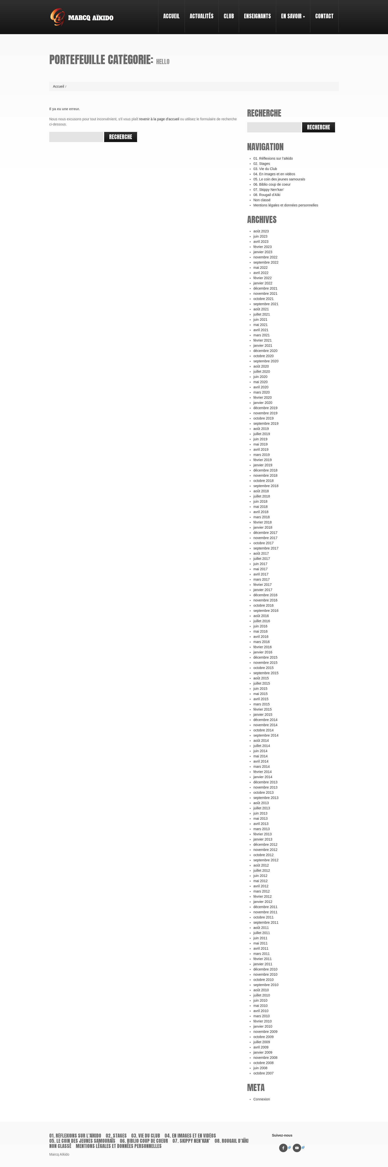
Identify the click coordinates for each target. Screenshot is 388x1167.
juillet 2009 (261, 1042)
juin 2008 (260, 1068)
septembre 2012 (265, 860)
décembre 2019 (265, 408)
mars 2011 (261, 954)
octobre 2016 (263, 605)
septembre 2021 (265, 304)
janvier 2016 (262, 652)
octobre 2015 (263, 668)
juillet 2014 (261, 746)
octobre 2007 (263, 1073)
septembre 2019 (265, 423)
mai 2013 (260, 818)
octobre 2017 (263, 543)
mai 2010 (260, 1006)
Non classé (261, 200)
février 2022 (262, 278)
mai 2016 (260, 631)
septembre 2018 (265, 486)
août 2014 (261, 741)
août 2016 (261, 616)
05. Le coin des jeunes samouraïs (279, 179)
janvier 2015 (262, 715)
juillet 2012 (261, 870)
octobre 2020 (263, 356)
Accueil (171, 16)
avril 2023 (260, 242)
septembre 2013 (265, 798)
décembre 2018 (265, 470)
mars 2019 (261, 455)
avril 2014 (260, 761)
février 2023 (262, 247)
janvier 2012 (262, 902)
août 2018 (261, 491)
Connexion (261, 1099)
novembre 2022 (265, 257)
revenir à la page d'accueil (159, 119)
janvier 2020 (262, 403)
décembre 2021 (265, 288)
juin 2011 (260, 938)
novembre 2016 (265, 600)
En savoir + (291, 11)
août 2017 (261, 553)
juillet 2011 (261, 933)
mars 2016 (261, 642)
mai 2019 (260, 444)
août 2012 (261, 865)
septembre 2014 (265, 735)
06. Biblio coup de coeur (272, 184)
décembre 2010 (265, 969)
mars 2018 (261, 517)
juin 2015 (260, 689)
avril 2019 (260, 449)
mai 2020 (260, 382)
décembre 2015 (265, 657)
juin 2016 (260, 626)
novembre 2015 (265, 663)
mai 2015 (260, 694)
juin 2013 (260, 813)
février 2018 (262, 522)
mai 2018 (260, 507)
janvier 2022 (262, 283)
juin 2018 (260, 501)
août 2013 (261, 803)
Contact (324, 16)
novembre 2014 (265, 725)
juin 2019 (260, 439)
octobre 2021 (263, 299)
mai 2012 (260, 881)
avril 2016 (260, 637)
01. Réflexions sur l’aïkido (273, 158)
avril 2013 (260, 824)
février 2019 (262, 460)
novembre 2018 (265, 475)
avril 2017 (260, 574)
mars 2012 (261, 891)
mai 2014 (260, 756)
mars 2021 (261, 335)
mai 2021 (260, 325)
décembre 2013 (265, 782)
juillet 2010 (261, 995)
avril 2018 (260, 512)
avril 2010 (260, 1011)
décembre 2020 (265, 351)
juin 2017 (260, 564)
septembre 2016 (265, 611)
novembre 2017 (265, 538)
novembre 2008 (265, 1058)
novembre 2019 (265, 413)
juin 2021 (260, 320)
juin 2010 (260, 1000)
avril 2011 (260, 948)
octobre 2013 (263, 793)
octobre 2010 (263, 980)
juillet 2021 (261, 314)
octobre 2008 (263, 1063)
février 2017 (262, 585)
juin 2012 (260, 876)
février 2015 (262, 709)
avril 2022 (260, 273)
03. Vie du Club (265, 169)
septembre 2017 (265, 548)
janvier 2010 (262, 1026)
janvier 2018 (262, 527)
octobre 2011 (263, 917)
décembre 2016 (265, 595)
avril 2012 (260, 886)
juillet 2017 (261, 559)
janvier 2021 (262, 346)
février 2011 (262, 959)
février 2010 (262, 1021)
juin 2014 (260, 751)
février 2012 (262, 896)
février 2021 (262, 340)
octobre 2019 (263, 418)
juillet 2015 (261, 683)
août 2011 (261, 928)
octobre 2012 (263, 855)
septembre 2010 (265, 985)
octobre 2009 (263, 1037)
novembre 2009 (265, 1032)
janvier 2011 (262, 964)
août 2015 (261, 678)
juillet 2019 (261, 434)
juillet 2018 (261, 496)
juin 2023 (260, 236)
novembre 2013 (265, 787)
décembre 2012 (265, 844)
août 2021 (261, 309)
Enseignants (255, 11)
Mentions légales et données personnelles (285, 205)
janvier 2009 (262, 1052)
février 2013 (262, 834)
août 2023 (261, 231)
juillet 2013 (261, 808)
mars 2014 (261, 767)
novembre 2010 (265, 974)
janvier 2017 (262, 590)
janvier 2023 (262, 252)
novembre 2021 (265, 294)
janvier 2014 (262, 777)
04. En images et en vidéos (274, 174)
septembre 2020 (265, 361)
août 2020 (261, 366)
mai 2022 (260, 268)
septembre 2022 (265, 262)
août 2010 (261, 990)
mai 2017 (260, 569)
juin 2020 (260, 377)
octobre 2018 (263, 481)
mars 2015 (261, 704)
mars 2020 (261, 392)
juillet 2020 (261, 371)
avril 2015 (260, 699)
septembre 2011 (265, 922)
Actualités (202, 16)
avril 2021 (260, 330)
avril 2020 (260, 387)
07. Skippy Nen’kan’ (268, 190)
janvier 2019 (262, 465)
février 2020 (262, 397)
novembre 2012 (265, 850)
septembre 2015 (265, 673)
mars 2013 (261, 829)
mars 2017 (261, 579)
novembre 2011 (265, 912)
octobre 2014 (263, 730)
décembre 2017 (265, 533)
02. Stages (261, 164)
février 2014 (262, 772)
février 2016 (262, 647)
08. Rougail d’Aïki (266, 195)
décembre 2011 (265, 907)
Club (227, 11)
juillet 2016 (261, 621)
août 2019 (261, 429)
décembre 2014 (265, 720)
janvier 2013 (262, 839)
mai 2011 (260, 943)
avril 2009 (260, 1047)
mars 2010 (261, 1016)
